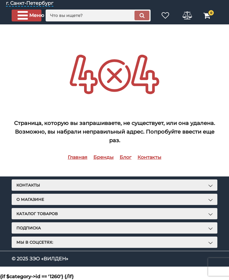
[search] (98, 15)
